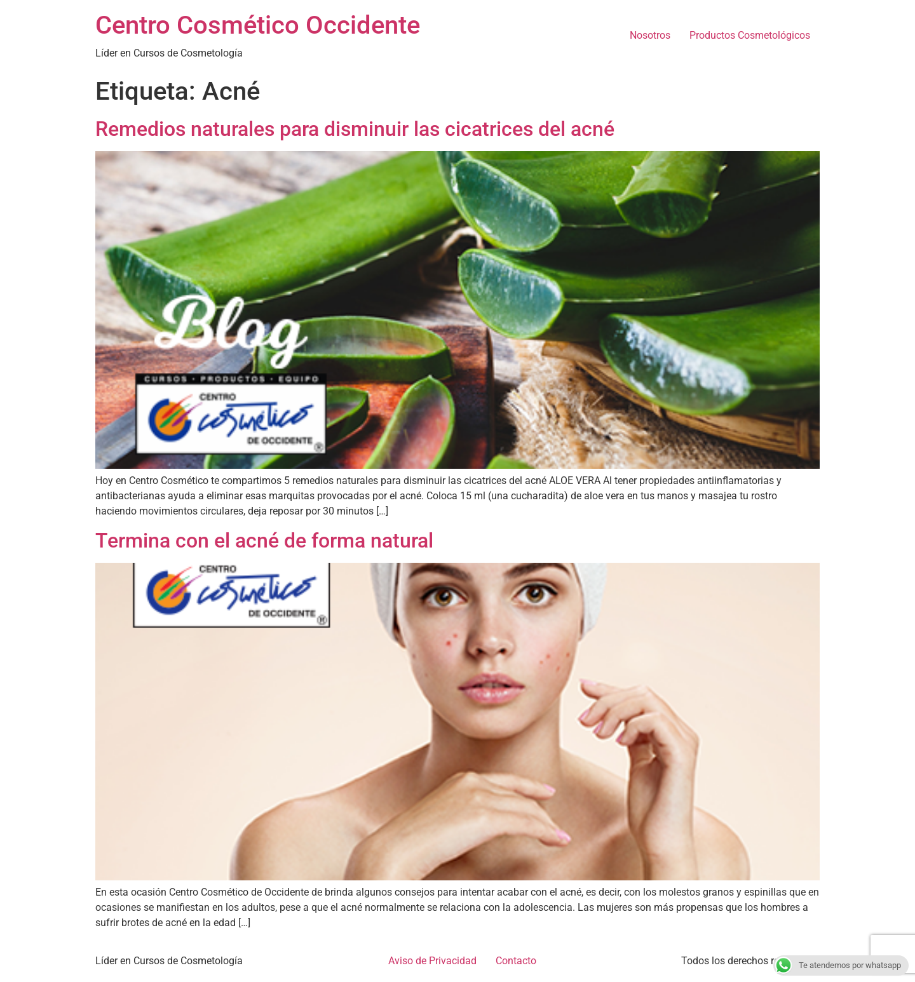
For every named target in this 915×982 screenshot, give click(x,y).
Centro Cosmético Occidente (257, 25)
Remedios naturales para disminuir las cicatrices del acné (354, 129)
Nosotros (650, 35)
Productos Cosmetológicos (749, 35)
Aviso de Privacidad (432, 961)
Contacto (516, 961)
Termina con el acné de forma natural (264, 540)
